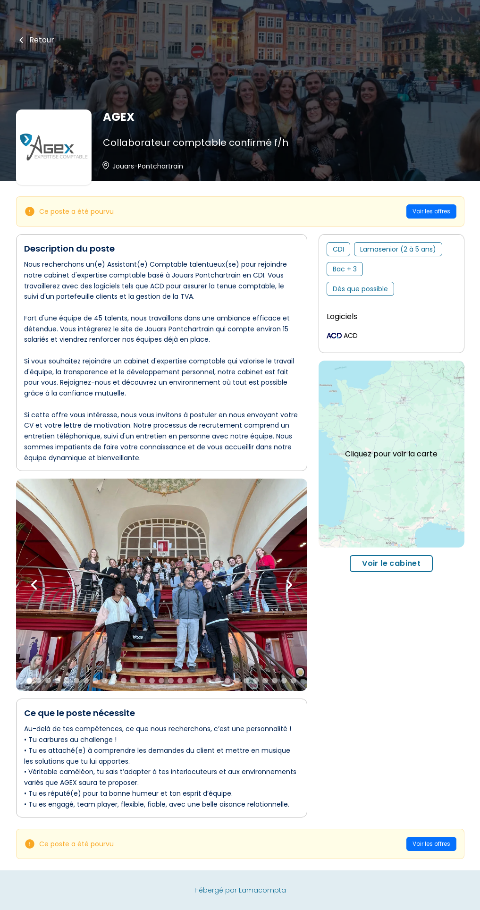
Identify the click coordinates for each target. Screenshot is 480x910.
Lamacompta (262, 890)
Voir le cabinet (391, 563)
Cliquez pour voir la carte (391, 453)
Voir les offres (431, 211)
